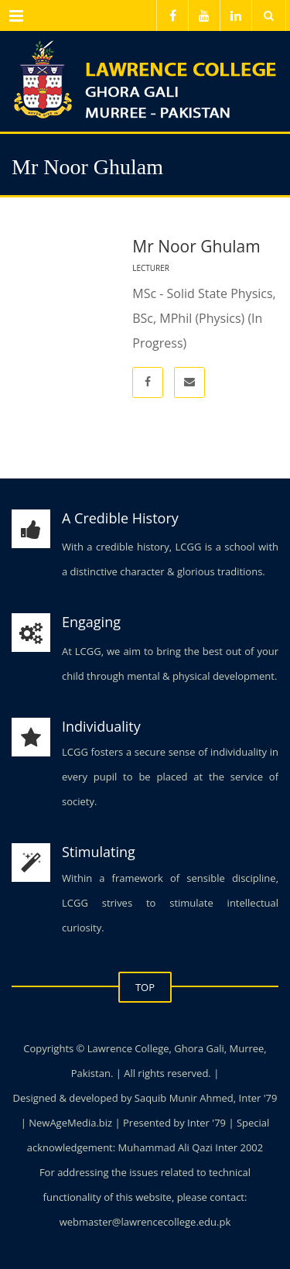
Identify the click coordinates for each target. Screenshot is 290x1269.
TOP (145, 987)
